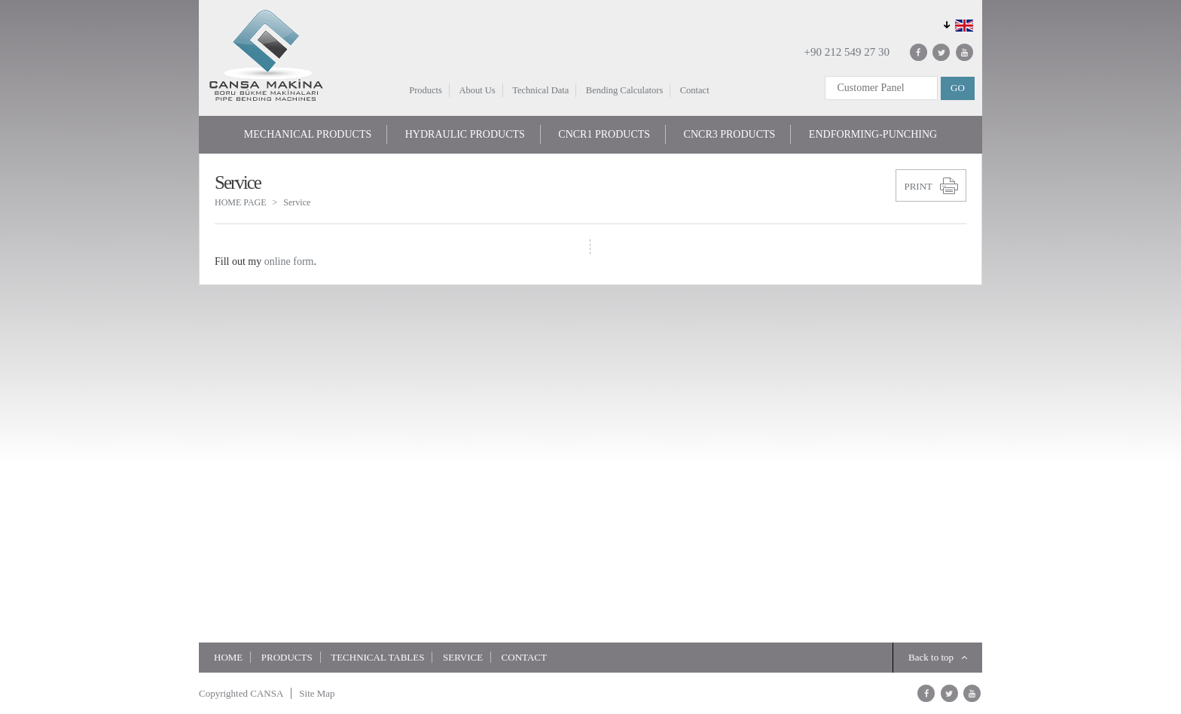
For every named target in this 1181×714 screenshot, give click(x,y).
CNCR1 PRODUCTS (604, 134)
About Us (477, 90)
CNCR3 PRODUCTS (730, 134)
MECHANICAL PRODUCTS (307, 134)
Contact (695, 90)
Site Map (316, 693)
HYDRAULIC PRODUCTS (465, 134)
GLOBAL (955, 23)
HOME (228, 657)
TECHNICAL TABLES (377, 657)
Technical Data (540, 90)
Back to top (937, 657)
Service (463, 657)
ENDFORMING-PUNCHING (873, 134)
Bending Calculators (624, 90)
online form (289, 261)
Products (425, 90)
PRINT (918, 186)
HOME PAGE (241, 202)
